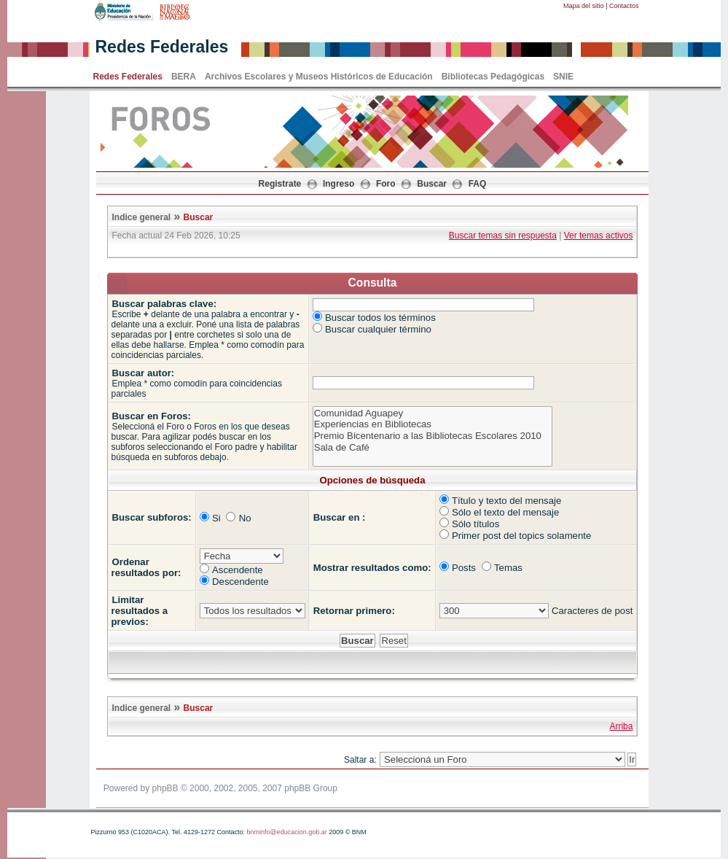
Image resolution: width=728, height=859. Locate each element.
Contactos (624, 5)
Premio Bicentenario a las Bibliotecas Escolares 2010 (432, 436)
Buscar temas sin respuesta (503, 235)
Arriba (621, 726)
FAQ (478, 184)
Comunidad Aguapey (432, 413)
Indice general (141, 217)
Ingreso (338, 184)
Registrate (280, 184)
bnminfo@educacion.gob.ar (286, 832)
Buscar (432, 184)
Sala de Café (432, 448)
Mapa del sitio (583, 5)
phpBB (165, 788)
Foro (386, 184)
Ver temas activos (598, 235)
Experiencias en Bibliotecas (432, 424)
